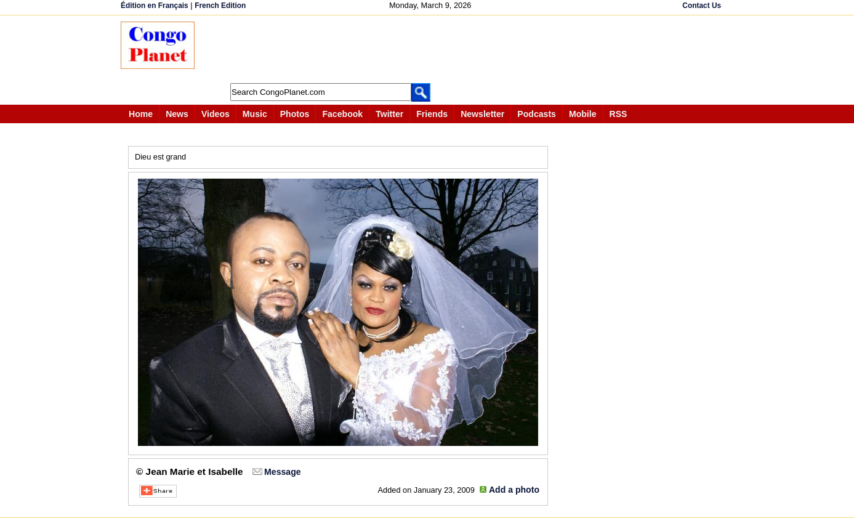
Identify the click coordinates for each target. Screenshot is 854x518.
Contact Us (701, 5)
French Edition (220, 5)
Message (282, 472)
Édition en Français (154, 5)
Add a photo (514, 490)
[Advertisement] (431, 49)
